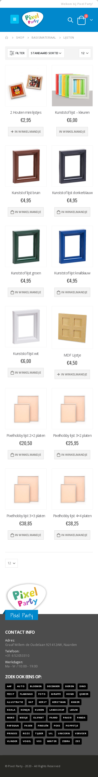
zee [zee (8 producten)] (77, 741)
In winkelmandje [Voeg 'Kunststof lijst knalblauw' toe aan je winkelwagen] (74, 292)
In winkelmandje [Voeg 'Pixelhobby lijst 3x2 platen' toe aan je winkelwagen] (74, 455)
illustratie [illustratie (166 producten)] (15, 702)
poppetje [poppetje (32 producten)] (72, 725)
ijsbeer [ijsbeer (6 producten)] (83, 694)
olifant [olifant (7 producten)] (38, 717)
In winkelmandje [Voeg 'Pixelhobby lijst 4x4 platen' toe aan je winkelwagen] (74, 535)
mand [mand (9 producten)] (10, 717)
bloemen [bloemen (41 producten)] (36, 686)
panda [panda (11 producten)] (81, 717)
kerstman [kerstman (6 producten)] (59, 702)
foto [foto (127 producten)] (42, 694)
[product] (25, 85)
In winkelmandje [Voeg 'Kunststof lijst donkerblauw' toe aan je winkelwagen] (74, 212)
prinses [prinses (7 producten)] (12, 733)
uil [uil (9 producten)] (51, 733)
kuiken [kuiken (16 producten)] (39, 709)
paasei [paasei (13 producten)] (67, 717)
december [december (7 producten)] (53, 686)
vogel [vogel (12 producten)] (27, 741)
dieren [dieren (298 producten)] (69, 686)
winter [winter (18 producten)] (52, 741)
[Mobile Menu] (14, 19)
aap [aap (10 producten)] (9, 686)
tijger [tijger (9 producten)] (39, 733)
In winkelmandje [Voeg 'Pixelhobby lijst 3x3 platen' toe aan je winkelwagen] (28, 535)
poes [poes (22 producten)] (57, 725)
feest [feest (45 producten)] (10, 694)
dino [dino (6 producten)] (82, 686)
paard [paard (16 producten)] (53, 717)
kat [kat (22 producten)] (31, 702)
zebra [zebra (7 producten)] (66, 741)
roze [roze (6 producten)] (26, 733)
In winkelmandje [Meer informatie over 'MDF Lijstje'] (74, 374)
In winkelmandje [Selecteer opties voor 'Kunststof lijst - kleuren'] (72, 131)
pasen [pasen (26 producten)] (28, 725)
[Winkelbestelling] (46, 53)
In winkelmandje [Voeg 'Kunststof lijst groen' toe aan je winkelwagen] (28, 292)
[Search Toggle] (70, 20)
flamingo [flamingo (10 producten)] (26, 694)
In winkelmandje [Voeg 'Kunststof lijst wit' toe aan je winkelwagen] (28, 372)
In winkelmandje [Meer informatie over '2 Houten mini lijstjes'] (28, 131)
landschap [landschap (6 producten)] (56, 709)
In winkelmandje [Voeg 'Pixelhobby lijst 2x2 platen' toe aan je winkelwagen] (28, 455)
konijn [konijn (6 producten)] (25, 709)
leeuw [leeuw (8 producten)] (74, 709)
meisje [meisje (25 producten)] (24, 717)
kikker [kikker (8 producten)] (75, 702)
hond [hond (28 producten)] (70, 694)
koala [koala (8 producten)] (11, 709)
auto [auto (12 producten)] (21, 686)
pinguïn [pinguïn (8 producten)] (43, 725)
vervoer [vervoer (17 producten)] (80, 733)
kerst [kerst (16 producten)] (43, 702)
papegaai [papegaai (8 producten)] (13, 725)
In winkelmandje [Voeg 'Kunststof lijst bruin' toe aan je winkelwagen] (28, 212)
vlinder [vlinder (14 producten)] (12, 741)
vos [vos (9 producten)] (39, 741)
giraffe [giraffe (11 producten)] (56, 694)
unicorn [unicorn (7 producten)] (64, 733)
